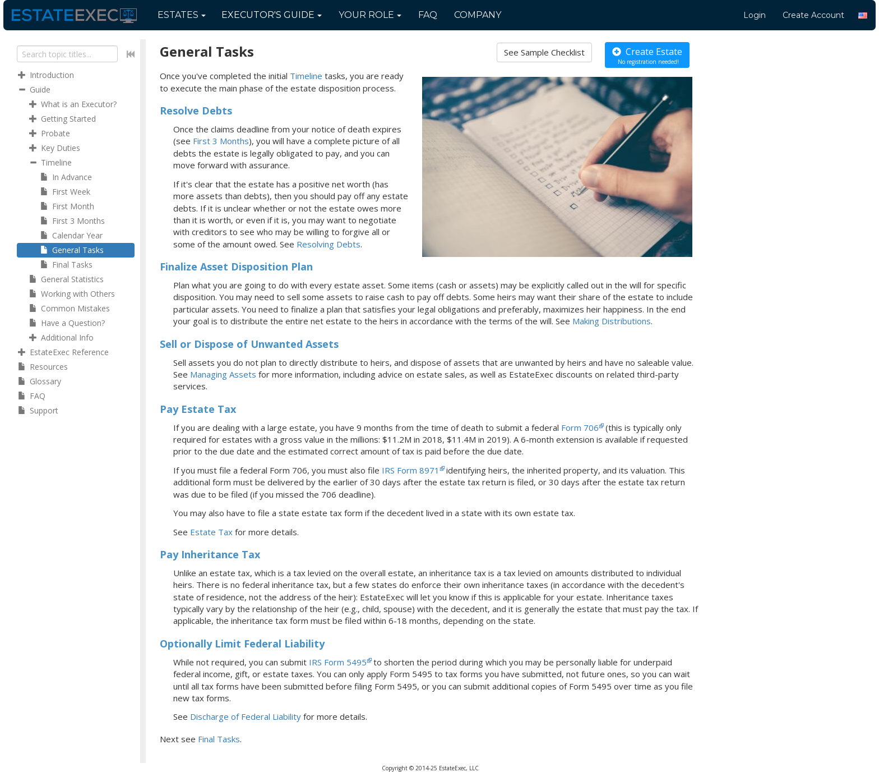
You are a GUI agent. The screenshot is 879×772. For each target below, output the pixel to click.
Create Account (813, 15)
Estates (182, 15)
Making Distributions (611, 321)
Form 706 (580, 427)
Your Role (370, 15)
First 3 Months (221, 140)
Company (477, 15)
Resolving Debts (328, 244)
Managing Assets (223, 374)
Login (754, 15)
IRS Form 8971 (411, 470)
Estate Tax (211, 531)
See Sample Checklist (544, 52)
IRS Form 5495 (338, 662)
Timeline (306, 75)
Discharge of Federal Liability (246, 716)
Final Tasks (219, 739)
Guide (271, 15)
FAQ (427, 15)
